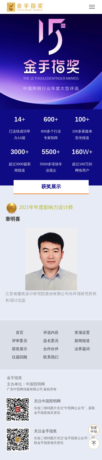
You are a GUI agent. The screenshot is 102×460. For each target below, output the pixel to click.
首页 (19, 332)
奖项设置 (82, 332)
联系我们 (50, 357)
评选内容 (50, 332)
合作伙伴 (50, 349)
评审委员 (19, 340)
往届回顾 (19, 357)
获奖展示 (19, 349)
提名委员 (50, 340)
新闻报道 (82, 340)
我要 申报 (94, 430)
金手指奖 (14, 378)
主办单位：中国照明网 (26, 384)
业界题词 (82, 349)
